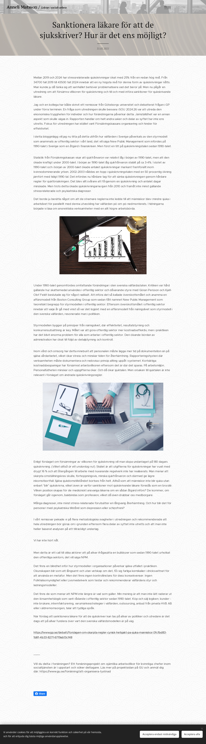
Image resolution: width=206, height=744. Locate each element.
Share (40, 693)
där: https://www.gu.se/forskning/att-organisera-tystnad (72, 671)
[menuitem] (155, 7)
